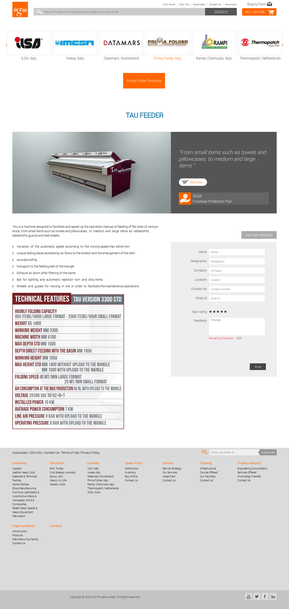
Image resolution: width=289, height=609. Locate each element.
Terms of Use (70, 452)
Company (200, 270)
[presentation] (232, 352)
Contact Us (215, 4)
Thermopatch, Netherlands (260, 55)
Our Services (170, 472)
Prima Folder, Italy (168, 55)
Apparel (16, 468)
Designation (199, 261)
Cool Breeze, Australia (62, 472)
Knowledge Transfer (249, 476)
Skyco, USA (56, 476)
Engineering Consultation (252, 468)
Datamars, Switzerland (121, 55)
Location (201, 279)
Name (203, 252)
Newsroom (231, 4)
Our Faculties (207, 476)
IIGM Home (169, 4)
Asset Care (169, 476)
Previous (8, 45)
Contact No (199, 289)
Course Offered (209, 472)
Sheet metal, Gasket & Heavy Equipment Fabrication (24, 512)
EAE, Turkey (56, 468)
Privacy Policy (90, 452)
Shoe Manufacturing (24, 488)
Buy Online (131, 476)
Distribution (132, 468)
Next (280, 45)
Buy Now (196, 182)
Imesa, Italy (75, 55)
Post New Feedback (259, 235)
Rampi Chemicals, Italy (214, 55)
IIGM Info (184, 4)
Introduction (19, 531)
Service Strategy (172, 468)
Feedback (200, 320)
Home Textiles (20, 484)
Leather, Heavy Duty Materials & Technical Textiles (24, 476)
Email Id (201, 298)
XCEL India (93, 492)
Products (17, 535)
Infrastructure (208, 468)
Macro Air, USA (58, 480)
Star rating (199, 312)
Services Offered (246, 472)
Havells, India (57, 484)
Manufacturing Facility (25, 539)
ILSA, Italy (29, 55)
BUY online (255, 11)
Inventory (130, 472)
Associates (199, 4)
